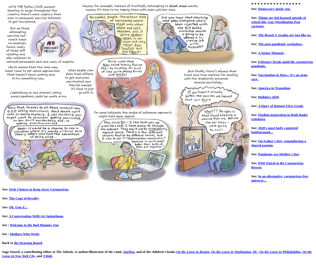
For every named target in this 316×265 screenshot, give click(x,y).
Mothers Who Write (24, 234)
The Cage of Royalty (24, 198)
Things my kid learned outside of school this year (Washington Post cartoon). (278, 22)
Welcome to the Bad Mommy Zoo (34, 225)
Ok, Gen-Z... (18, 207)
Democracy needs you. (274, 9)
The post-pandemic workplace (280, 44)
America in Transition (274, 88)
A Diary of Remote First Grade (280, 106)
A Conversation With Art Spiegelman (36, 216)
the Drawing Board (28, 243)
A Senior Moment (271, 53)
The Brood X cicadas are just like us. (284, 35)
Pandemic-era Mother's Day (278, 154)
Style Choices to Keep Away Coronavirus (38, 189)
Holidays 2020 (268, 97)
